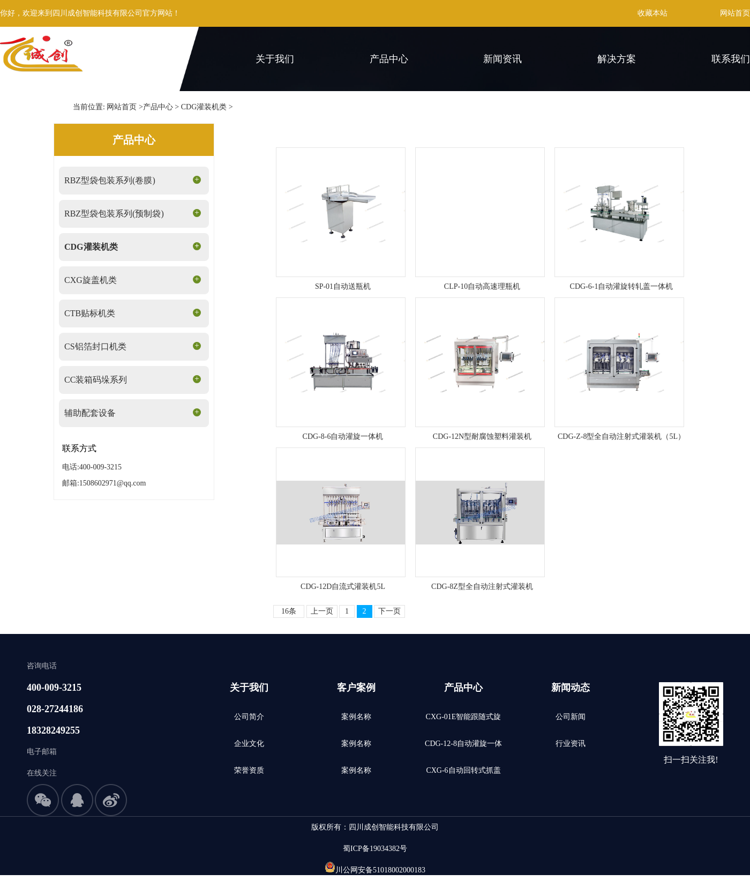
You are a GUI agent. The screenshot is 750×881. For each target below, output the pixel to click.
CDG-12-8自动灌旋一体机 (463, 748)
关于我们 (275, 59)
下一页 (389, 611)
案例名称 (356, 717)
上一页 (322, 611)
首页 (170, 59)
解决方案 (616, 59)
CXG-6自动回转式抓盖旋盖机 (463, 775)
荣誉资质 (249, 770)
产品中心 (389, 59)
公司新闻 (571, 717)
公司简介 (249, 717)
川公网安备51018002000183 (380, 870)
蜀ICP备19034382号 (375, 849)
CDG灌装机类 (204, 107)
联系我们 (730, 59)
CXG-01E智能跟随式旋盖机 (463, 721)
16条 (288, 611)
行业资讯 (571, 744)
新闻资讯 (502, 59)
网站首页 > (124, 107)
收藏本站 (653, 13)
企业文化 (249, 744)
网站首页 (735, 13)
